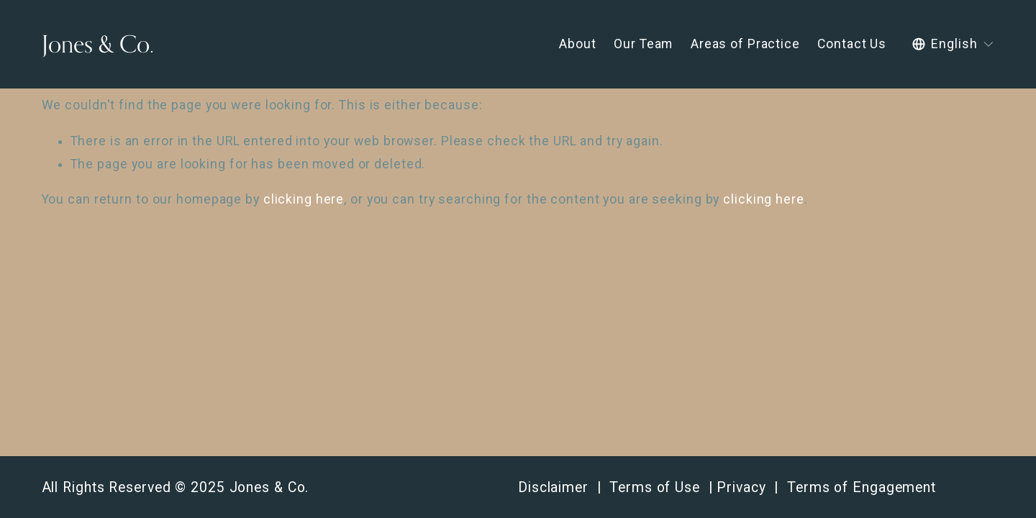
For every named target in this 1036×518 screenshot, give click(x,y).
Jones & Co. (98, 43)
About (577, 44)
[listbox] (953, 44)
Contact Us (851, 44)
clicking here (304, 199)
